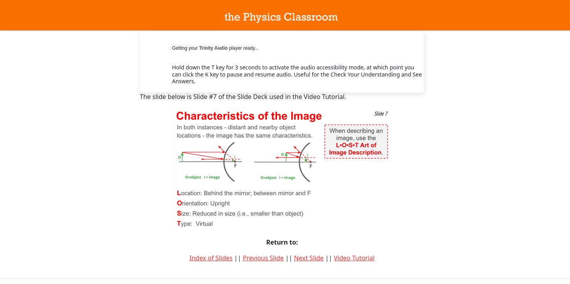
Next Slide (309, 258)
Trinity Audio (213, 48)
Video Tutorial (354, 258)
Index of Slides (210, 258)
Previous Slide (263, 258)
